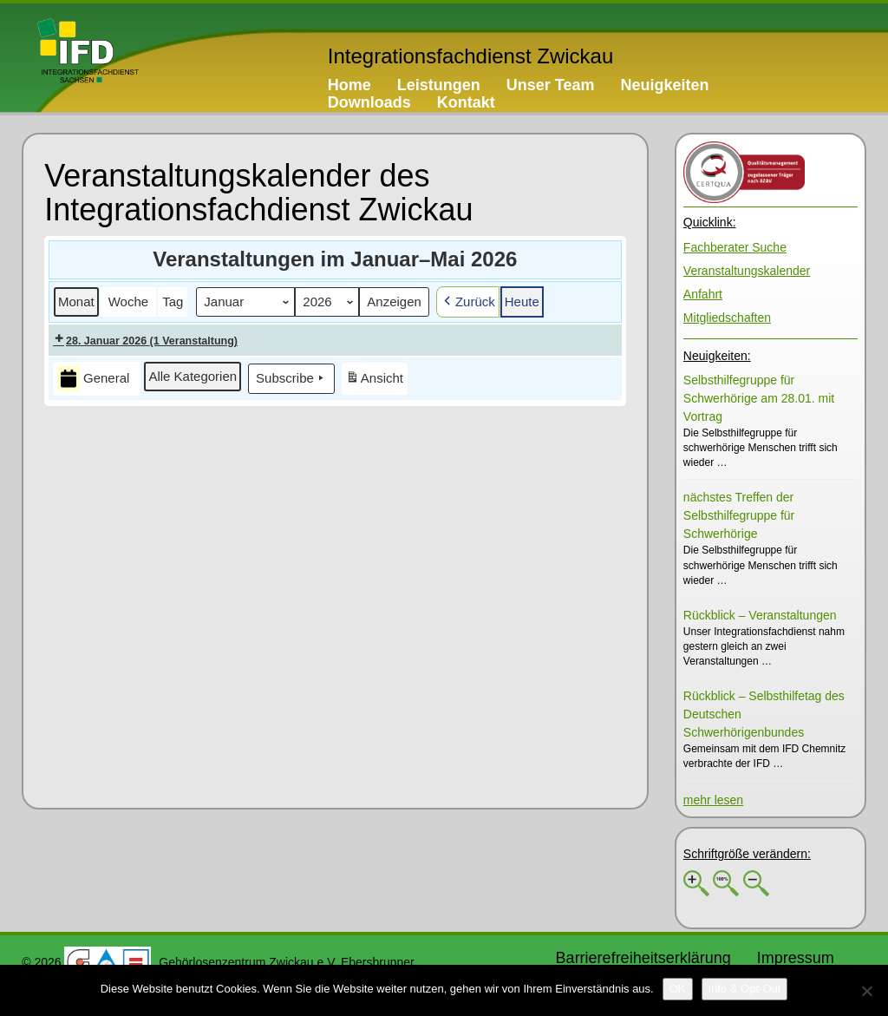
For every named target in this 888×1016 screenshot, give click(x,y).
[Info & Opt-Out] (745, 989)
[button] (76, 302)
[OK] (678, 989)
